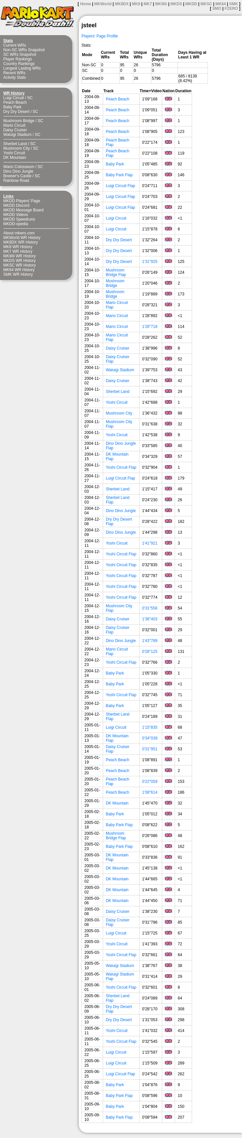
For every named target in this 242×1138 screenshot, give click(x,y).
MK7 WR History (18, 251)
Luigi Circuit (13, 98)
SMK (233, 4)
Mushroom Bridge (18, 120)
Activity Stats (14, 77)
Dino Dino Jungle (18, 171)
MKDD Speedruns (19, 219)
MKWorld (102, 4)
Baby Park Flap (119, 175)
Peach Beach (15, 102)
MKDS (176, 4)
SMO (216, 8)
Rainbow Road (16, 180)
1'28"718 (150, 326)
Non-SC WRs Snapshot (24, 50)
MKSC (206, 4)
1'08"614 (150, 792)
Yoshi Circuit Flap (121, 467)
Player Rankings (17, 59)
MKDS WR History (19, 260)
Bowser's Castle (17, 176)
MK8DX (122, 4)
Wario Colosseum (18, 166)
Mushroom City (16, 148)
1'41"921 (150, 543)
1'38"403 (150, 619)
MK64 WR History (18, 270)
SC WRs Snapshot (19, 54)
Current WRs (14, 45)
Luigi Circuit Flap (120, 185)
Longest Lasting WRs (22, 68)
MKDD (191, 4)
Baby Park (12, 107)
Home (85, 4)
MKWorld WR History (21, 237)
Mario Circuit (14, 125)
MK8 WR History (18, 247)
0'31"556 (150, 608)
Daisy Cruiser (15, 130)
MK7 (147, 4)
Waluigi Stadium (17, 134)
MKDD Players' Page (21, 201)
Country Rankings (18, 63)
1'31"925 (150, 261)
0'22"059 (150, 781)
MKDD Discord (16, 205)
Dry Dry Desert (16, 111)
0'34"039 (150, 738)
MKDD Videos (15, 214)
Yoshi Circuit (14, 153)
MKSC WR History (19, 265)
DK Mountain (14, 157)
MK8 (136, 4)
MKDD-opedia (15, 224)
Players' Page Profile (99, 36)
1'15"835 (150, 727)
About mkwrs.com (18, 233)
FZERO (231, 8)
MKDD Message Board (23, 210)
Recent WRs (14, 73)
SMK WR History (18, 274)
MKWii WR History (19, 256)
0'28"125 (150, 651)
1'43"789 (150, 640)
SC (30, 98)
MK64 (220, 4)
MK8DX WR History (20, 242)
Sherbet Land (15, 143)
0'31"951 (150, 749)
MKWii (161, 4)
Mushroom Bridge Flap (116, 272)
